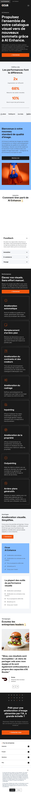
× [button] (28, 770)
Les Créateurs (15, 1)
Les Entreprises (5, 1)
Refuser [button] (18, 790)
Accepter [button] (12, 790)
